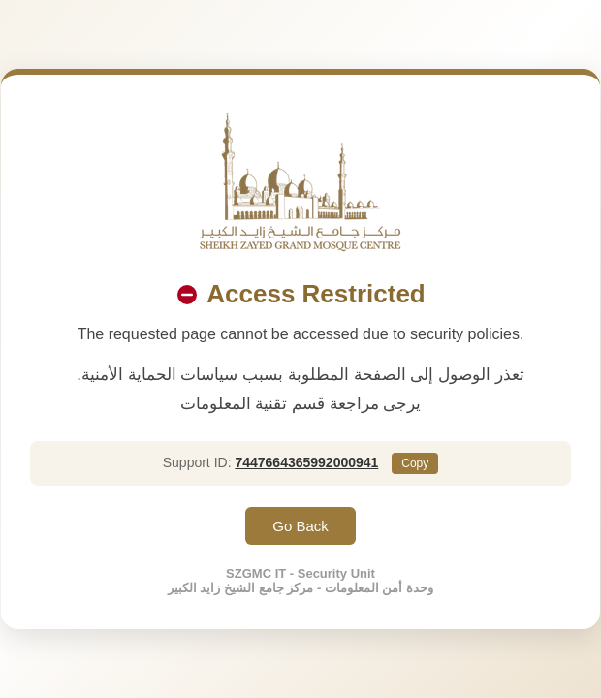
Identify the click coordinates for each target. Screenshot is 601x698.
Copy (414, 463)
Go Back (300, 526)
